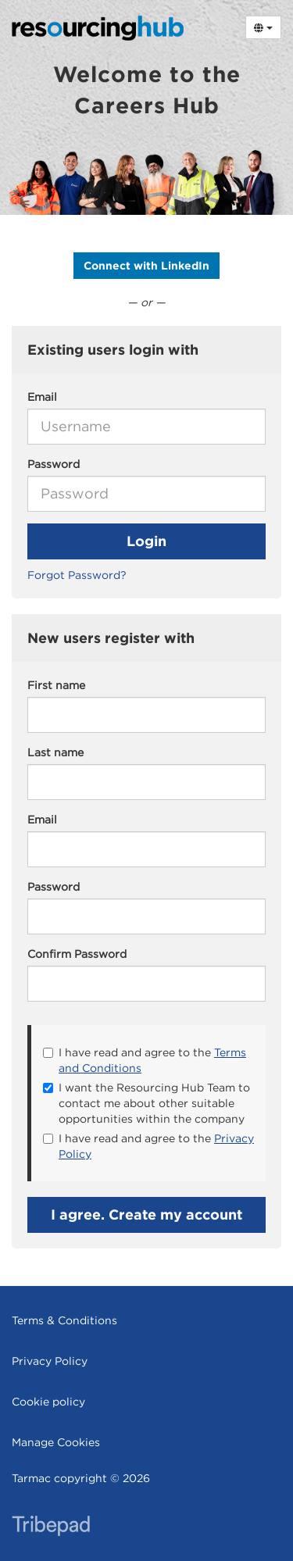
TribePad (51, 1527)
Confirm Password (77, 954)
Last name (55, 752)
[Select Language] (263, 27)
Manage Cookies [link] (56, 1442)
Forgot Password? (77, 575)
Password (53, 464)
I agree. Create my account (146, 1214)
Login (146, 541)
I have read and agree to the (144, 1060)
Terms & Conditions (64, 1320)
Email (42, 397)
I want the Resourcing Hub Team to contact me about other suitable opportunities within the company (146, 1103)
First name (56, 685)
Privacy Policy (50, 1361)
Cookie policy (48, 1402)
